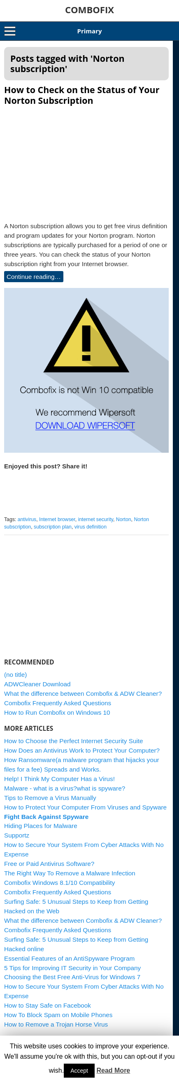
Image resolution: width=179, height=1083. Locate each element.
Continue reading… (34, 276)
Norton (123, 526)
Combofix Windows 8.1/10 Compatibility (59, 888)
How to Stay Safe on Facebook (47, 1011)
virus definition (90, 533)
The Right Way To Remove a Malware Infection (69, 879)
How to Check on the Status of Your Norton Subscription (81, 95)
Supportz (16, 841)
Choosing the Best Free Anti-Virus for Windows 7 (72, 983)
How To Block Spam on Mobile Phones (58, 1021)
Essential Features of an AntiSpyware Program (69, 964)
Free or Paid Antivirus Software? (49, 869)
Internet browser (57, 526)
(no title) (15, 680)
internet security (95, 526)
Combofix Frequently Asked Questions (57, 709)
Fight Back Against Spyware (46, 822)
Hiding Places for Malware (40, 831)
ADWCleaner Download (37, 690)
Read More (113, 1070)
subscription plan (53, 533)
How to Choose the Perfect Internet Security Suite (73, 747)
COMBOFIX (89, 9)
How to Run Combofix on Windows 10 (57, 718)
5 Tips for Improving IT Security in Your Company (72, 974)
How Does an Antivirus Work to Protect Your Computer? (82, 756)
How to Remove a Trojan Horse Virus (56, 1030)
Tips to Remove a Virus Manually (50, 803)
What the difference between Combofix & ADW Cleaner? (83, 699)
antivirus (27, 526)
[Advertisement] (89, 161)
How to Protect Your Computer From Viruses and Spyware (85, 813)
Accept (79, 1070)
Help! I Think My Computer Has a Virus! (59, 784)
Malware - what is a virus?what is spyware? (64, 794)
